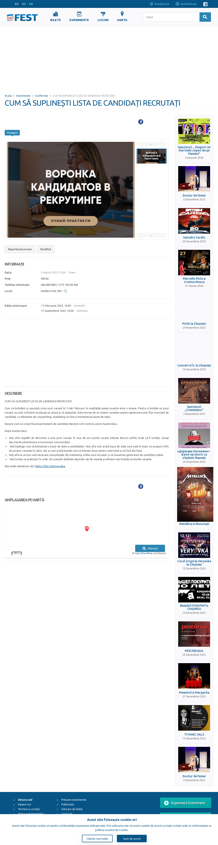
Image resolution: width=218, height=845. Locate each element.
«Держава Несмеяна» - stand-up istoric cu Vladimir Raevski (194, 455)
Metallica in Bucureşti (194, 524)
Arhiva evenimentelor (31, 813)
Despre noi (24, 804)
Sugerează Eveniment (184, 803)
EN (31, 4)
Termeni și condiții (29, 809)
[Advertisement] (109, 58)
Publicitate (67, 804)
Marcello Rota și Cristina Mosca (194, 280)
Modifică (45, 249)
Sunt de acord (132, 838)
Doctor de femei (194, 195)
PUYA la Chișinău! (194, 323)
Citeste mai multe (97, 838)
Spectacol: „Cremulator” (194, 408)
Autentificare (186, 4)
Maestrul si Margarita (194, 692)
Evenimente (23, 95)
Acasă (8, 95)
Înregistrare (159, 4)
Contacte (66, 813)
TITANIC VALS (194, 734)
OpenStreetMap (143, 553)
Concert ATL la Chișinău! (194, 365)
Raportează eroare (20, 249)
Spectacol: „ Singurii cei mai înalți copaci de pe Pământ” (194, 150)
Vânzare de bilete (72, 809)
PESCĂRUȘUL (194, 650)
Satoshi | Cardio (194, 237)
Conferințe (41, 95)
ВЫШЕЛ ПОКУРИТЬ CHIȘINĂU (194, 607)
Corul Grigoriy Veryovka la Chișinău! (194, 563)
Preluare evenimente (73, 799)
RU (24, 4)
